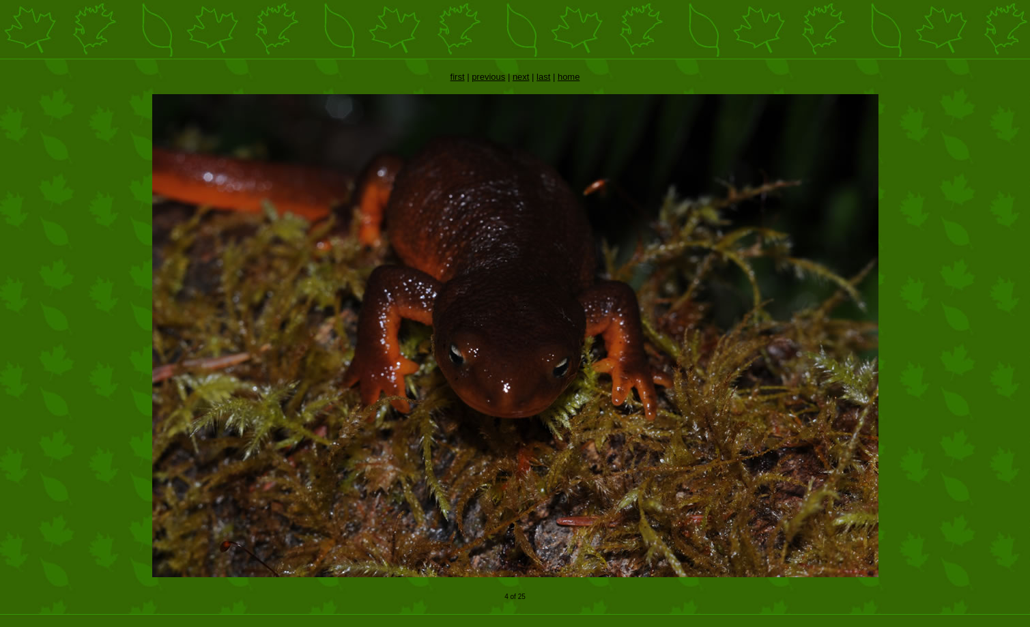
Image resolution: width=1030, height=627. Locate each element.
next (521, 77)
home (569, 77)
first (457, 77)
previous (488, 77)
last (543, 77)
